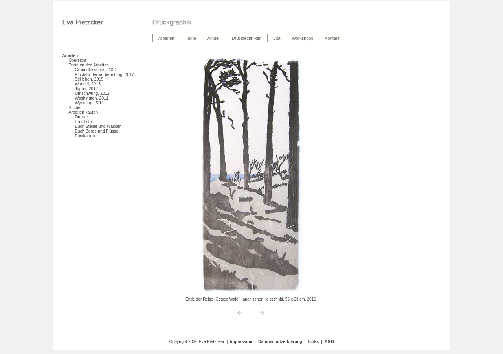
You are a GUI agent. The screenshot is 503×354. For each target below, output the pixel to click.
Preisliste (83, 121)
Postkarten (85, 135)
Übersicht (77, 60)
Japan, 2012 (86, 88)
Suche (75, 107)
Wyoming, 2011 (89, 102)
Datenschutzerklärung (280, 341)
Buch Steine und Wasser (98, 126)
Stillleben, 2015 (89, 79)
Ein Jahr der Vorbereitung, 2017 (104, 74)
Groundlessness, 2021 (96, 69)
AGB (329, 341)
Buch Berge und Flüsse (97, 131)
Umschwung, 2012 (92, 93)
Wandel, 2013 (88, 83)
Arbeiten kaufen (83, 112)
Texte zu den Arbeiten (89, 65)
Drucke (81, 116)
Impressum (241, 341)
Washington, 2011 (92, 98)
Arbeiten (70, 55)
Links (313, 341)
